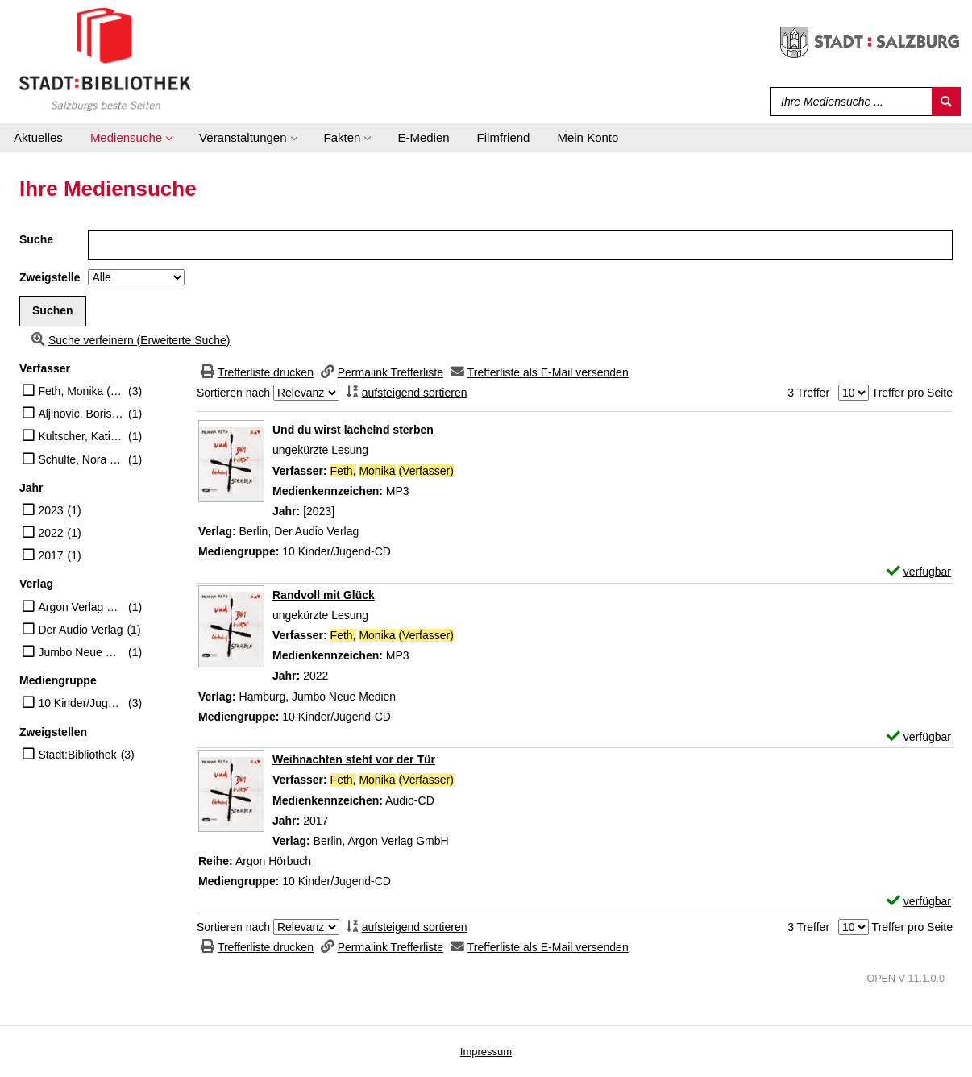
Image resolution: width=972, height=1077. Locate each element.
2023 (50, 510)
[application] (131, 137)
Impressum (486, 1052)
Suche (36, 239)
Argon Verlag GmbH (81, 607)
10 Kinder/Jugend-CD (81, 703)
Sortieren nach (233, 392)
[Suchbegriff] (847, 101)
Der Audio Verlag (80, 629)
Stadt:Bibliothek (77, 754)
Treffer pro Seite (912, 392)
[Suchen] (946, 101)
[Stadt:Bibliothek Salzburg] (105, 58)
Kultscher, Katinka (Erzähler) (81, 436)
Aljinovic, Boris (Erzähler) (81, 413)
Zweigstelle (49, 277)
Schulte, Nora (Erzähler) (81, 459)
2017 (50, 555)
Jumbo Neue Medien (81, 652)
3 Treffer (808, 392)
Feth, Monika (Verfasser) (81, 391)
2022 (50, 532)
